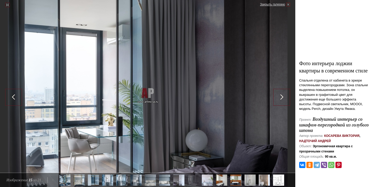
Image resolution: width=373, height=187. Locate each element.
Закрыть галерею (272, 4)
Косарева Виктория (341, 136)
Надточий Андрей (315, 141)
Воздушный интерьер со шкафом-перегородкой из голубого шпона (334, 125)
